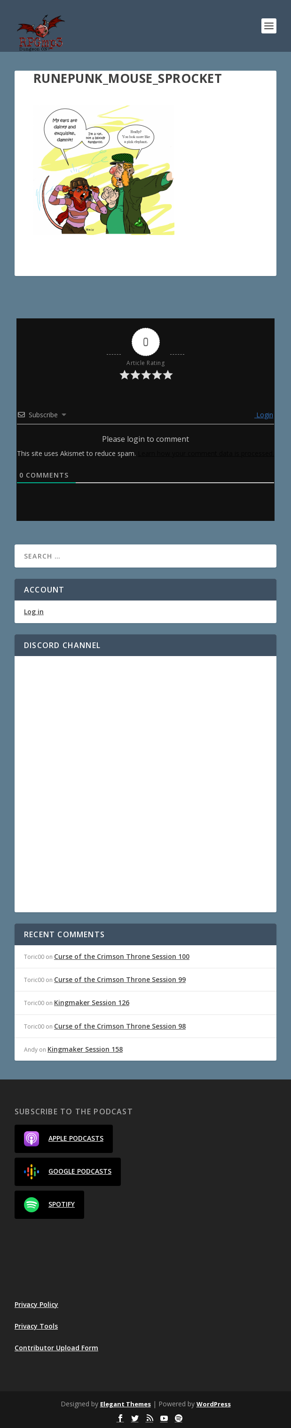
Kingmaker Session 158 (85, 1049)
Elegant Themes (125, 1404)
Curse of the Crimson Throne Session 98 (120, 1026)
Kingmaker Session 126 (91, 1002)
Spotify (49, 1204)
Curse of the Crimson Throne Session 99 (120, 979)
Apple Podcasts (63, 1138)
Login (263, 414)
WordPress (214, 1404)
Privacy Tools (36, 1326)
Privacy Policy (36, 1304)
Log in (34, 611)
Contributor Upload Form (56, 1347)
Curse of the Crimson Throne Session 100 (121, 956)
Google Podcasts (67, 1171)
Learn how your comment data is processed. (206, 453)
